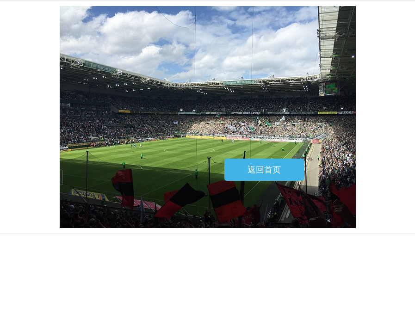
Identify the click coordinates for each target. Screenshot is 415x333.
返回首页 (264, 169)
